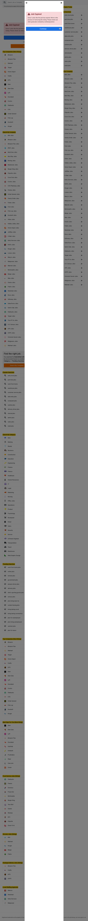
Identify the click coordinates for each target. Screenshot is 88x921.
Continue (50, 29)
